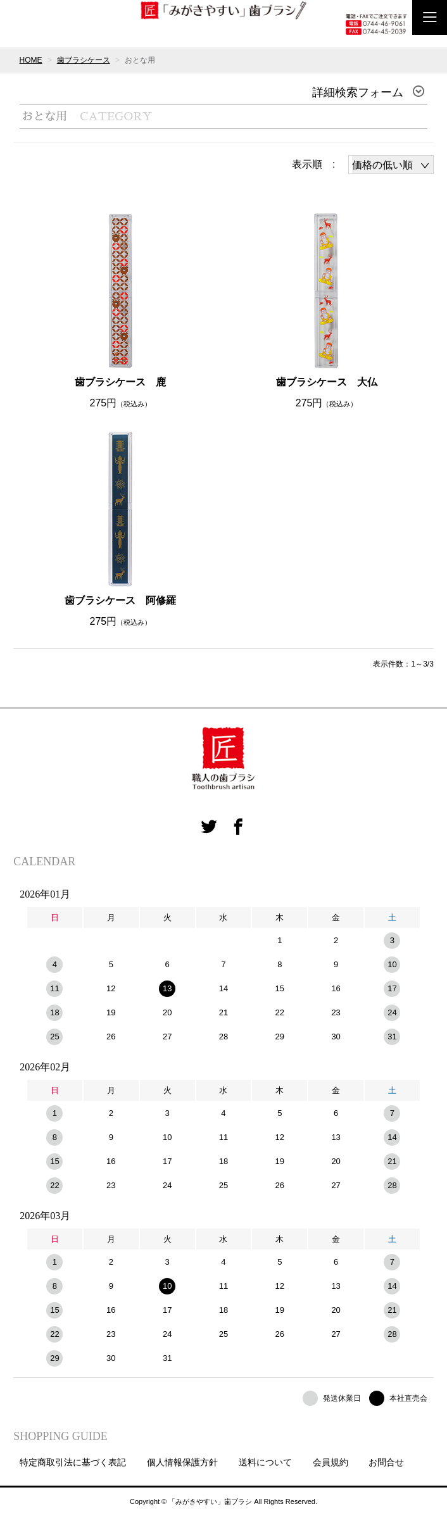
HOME (31, 60)
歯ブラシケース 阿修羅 (120, 600)
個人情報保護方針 (182, 1462)
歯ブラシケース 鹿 (120, 382)
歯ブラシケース (83, 60)
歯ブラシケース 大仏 (326, 382)
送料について (265, 1462)
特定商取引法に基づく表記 (73, 1462)
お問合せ (386, 1462)
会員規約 (330, 1462)
